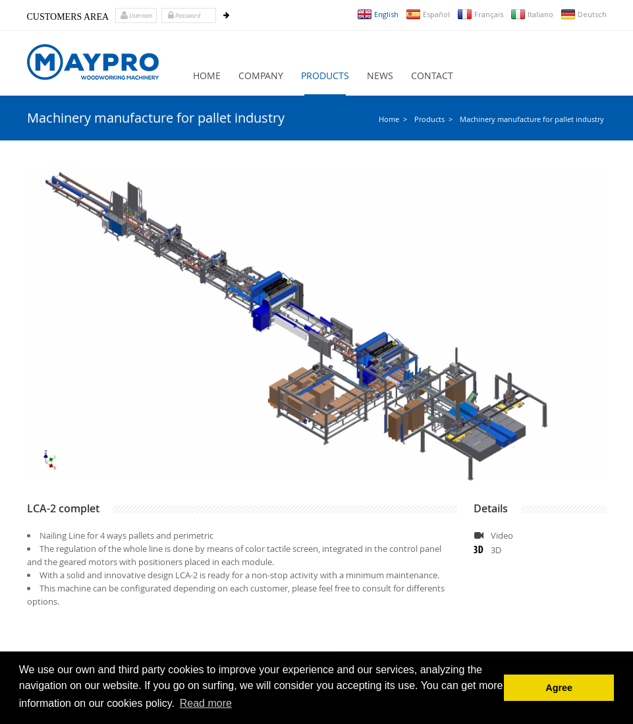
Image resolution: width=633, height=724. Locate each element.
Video (502, 535)
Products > (433, 119)
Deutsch (584, 14)
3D (496, 550)
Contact (432, 75)
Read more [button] (206, 703)
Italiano (531, 14)
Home (207, 75)
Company (260, 75)
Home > (393, 119)
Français (480, 14)
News (380, 75)
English (378, 14)
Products (325, 75)
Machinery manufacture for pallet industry (532, 119)
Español (428, 14)
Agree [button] (558, 687)
